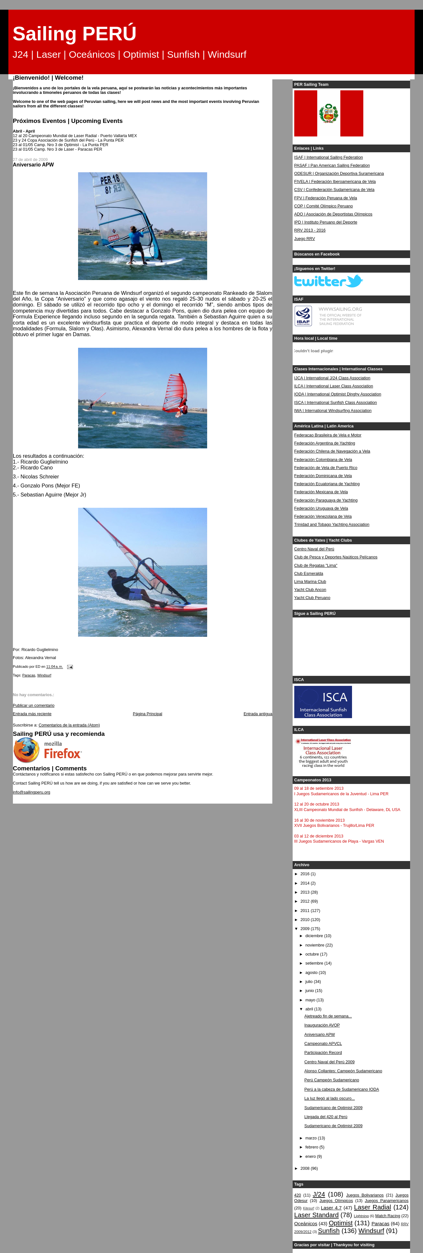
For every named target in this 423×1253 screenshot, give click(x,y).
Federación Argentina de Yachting (324, 443)
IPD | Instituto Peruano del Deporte (325, 222)
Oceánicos (305, 1223)
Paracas (28, 675)
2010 (305, 919)
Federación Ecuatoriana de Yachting (327, 484)
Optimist (341, 1223)
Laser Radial (372, 1207)
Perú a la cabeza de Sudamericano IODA (341, 1089)
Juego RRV (304, 238)
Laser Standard (316, 1214)
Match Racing (387, 1216)
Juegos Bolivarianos (365, 1195)
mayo (310, 1000)
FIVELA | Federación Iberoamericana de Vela (335, 181)
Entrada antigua (258, 714)
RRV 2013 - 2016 (310, 230)
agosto (311, 972)
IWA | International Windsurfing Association (333, 410)
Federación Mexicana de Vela (321, 492)
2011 (305, 910)
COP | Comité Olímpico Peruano (323, 206)
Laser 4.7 (331, 1207)
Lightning (361, 1216)
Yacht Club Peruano (312, 598)
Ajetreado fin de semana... (328, 1016)
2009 (305, 929)
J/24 (319, 1194)
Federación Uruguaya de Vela (321, 508)
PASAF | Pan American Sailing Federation (332, 165)
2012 (305, 901)
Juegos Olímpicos (336, 1200)
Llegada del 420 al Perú (325, 1117)
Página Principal (147, 714)
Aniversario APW (319, 1034)
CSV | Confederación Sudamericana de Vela (334, 189)
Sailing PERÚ (75, 34)
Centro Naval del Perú (314, 549)
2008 (305, 1168)
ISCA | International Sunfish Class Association (335, 402)
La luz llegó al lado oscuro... (329, 1098)
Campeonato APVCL (323, 1043)
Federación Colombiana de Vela (323, 459)
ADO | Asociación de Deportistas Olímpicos (333, 214)
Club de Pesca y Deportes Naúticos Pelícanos (336, 557)
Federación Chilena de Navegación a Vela (332, 451)
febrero (312, 1147)
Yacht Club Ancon (310, 589)
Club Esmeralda (308, 573)
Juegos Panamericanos (386, 1200)
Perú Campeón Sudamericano (331, 1080)
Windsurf (44, 675)
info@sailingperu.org (31, 792)
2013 (305, 892)
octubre (312, 954)
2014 (305, 883)
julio (309, 981)
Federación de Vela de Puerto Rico (326, 468)
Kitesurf (308, 1208)
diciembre (314, 936)
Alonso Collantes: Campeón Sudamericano (343, 1071)
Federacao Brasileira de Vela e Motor (327, 435)
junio (310, 990)
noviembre (315, 945)
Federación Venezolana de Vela (323, 516)
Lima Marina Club (310, 581)
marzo (311, 1138)
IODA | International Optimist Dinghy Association (337, 394)
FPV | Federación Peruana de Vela (325, 198)
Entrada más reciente (32, 714)
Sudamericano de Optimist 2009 (333, 1108)
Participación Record (323, 1052)
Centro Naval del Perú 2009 (329, 1062)
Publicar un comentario (34, 705)
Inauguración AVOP (322, 1025)
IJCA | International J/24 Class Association (332, 378)
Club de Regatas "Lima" (315, 565)
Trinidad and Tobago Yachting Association (331, 524)
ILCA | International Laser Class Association (333, 386)
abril (309, 1009)
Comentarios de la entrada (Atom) (69, 725)
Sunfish (329, 1230)
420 (297, 1195)
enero (311, 1156)
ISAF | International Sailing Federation (328, 157)
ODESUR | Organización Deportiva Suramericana (339, 173)
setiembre (314, 963)
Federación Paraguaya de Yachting (326, 500)
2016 (305, 874)
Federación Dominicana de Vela (323, 476)
